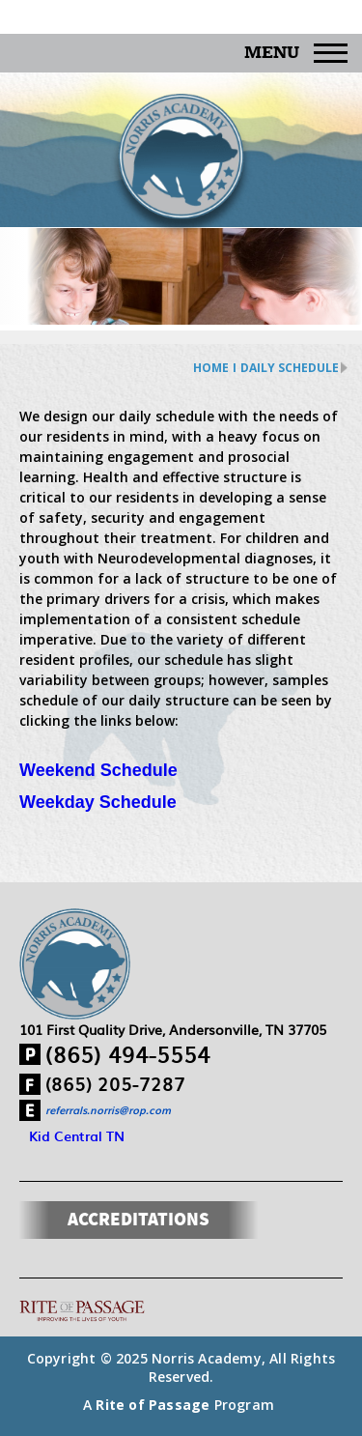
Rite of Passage (152, 1404)
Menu (296, 53)
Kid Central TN (77, 1136)
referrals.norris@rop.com (108, 1110)
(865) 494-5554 (127, 1054)
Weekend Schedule (98, 770)
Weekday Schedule (98, 802)
